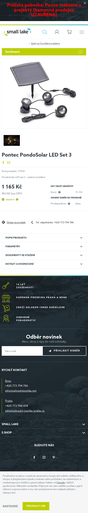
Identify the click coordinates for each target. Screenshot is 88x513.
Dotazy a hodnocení (19, 264)
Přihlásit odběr (67, 351)
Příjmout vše (36, 506)
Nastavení (10, 506)
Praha (8, 401)
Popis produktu (16, 238)
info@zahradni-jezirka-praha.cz (25, 411)
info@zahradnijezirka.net (20, 391)
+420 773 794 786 (16, 386)
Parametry (12, 246)
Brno (8, 381)
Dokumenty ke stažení (20, 255)
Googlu (61, 482)
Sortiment (44, 51)
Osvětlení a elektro (50, 43)
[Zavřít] (85, 3)
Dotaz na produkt (16, 222)
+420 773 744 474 (16, 406)
